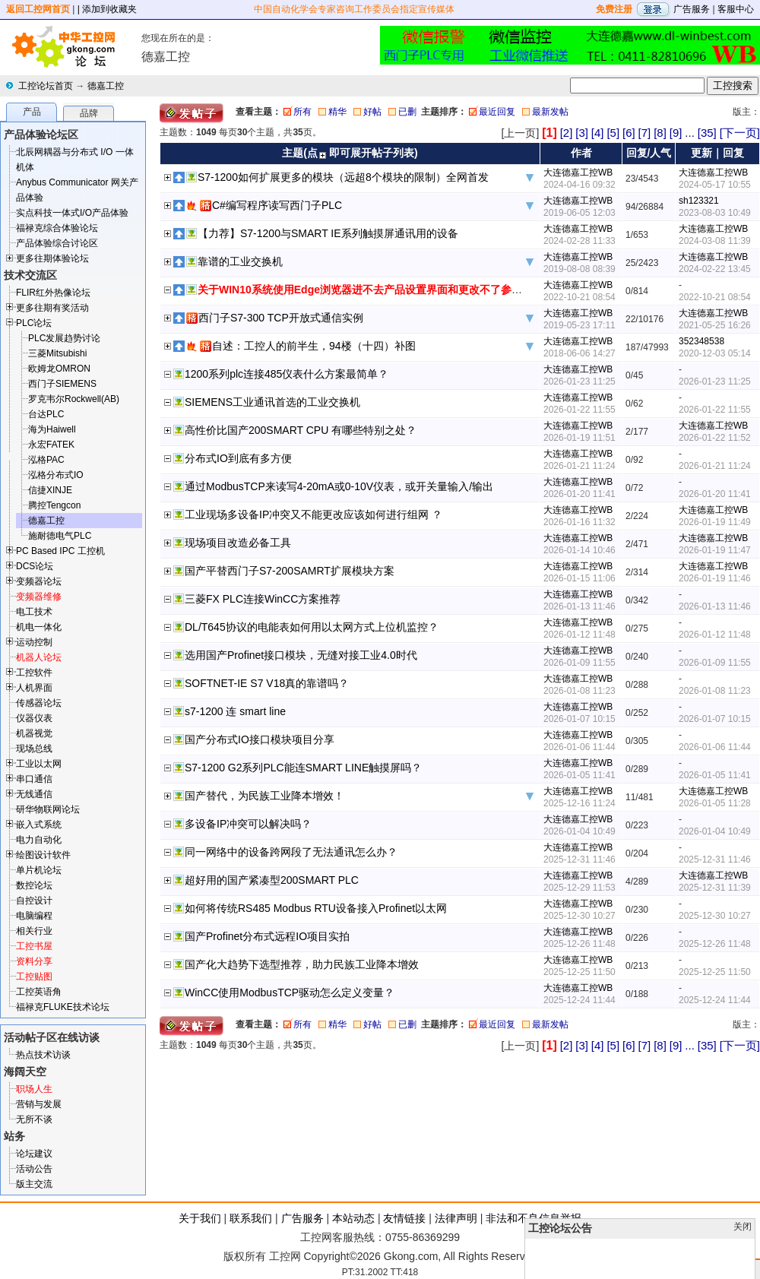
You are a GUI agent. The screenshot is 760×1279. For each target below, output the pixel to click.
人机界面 (34, 687)
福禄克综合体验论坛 (57, 228)
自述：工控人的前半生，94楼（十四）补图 (314, 346)
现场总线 (34, 748)
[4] (597, 132)
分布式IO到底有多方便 (238, 458)
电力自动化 (39, 839)
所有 (302, 111)
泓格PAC (46, 459)
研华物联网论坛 (48, 809)
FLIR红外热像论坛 (53, 292)
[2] (566, 132)
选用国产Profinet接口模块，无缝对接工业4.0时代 (301, 655)
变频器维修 (39, 596)
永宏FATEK (51, 444)
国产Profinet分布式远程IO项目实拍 (267, 936)
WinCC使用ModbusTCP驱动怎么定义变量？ (289, 992)
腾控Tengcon (54, 505)
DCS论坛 (34, 566)
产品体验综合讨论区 (57, 243)
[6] (628, 132)
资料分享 (34, 961)
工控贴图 (34, 976)
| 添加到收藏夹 (107, 9)
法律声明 (456, 1218)
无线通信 (34, 794)
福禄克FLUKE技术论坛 (62, 1007)
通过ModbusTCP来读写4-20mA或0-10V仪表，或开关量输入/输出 (339, 486)
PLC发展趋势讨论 (64, 338)
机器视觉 (34, 733)
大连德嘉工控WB (578, 172)
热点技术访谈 (43, 1054)
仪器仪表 (34, 718)
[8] (660, 132)
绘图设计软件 (43, 855)
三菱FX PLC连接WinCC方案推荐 (262, 599)
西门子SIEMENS (62, 383)
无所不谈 (34, 1119)
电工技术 (34, 611)
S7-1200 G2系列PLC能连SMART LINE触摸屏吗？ (303, 767)
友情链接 (404, 1218)
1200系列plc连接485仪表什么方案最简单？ (286, 374)
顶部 (720, 1269)
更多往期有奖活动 (52, 307)
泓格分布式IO (56, 475)
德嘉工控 (105, 86)
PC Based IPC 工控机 (60, 551)
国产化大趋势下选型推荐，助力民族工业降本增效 (302, 964)
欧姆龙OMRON (59, 368)
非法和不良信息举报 (533, 1218)
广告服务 (691, 9)
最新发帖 (550, 111)
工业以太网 (39, 763)
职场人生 (34, 1089)
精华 (337, 111)
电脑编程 (34, 915)
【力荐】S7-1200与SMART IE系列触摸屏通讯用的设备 (328, 233)
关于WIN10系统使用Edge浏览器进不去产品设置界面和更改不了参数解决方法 (381, 289)
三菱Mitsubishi (57, 353)
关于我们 (200, 1218)
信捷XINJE (50, 490)
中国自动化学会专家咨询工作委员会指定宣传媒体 (354, 9)
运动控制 (34, 642)
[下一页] (740, 132)
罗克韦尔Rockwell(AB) (73, 399)
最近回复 (497, 111)
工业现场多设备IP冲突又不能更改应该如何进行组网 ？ (313, 514)
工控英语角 (39, 991)
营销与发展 (39, 1104)
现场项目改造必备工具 (238, 543)
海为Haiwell (52, 429)
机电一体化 (39, 627)
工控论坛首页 (45, 86)
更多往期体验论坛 (52, 258)
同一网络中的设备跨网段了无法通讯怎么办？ (291, 852)
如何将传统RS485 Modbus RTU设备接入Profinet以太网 (316, 908)
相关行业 (34, 931)
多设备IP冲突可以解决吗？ (248, 824)
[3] (581, 132)
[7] (644, 132)
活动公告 (34, 1168)
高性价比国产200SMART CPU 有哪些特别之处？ (300, 430)
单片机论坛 (39, 870)
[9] (676, 132)
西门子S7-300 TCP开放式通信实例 (280, 318)
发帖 (745, 1269)
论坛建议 (34, 1153)
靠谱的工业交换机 (240, 261)
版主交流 (34, 1184)
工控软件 (34, 672)
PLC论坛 (34, 323)
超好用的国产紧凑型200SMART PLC (272, 880)
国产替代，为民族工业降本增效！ (264, 796)
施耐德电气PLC (59, 535)
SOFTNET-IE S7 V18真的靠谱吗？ (267, 683)
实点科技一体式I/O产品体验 (72, 212)
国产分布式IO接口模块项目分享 (259, 739)
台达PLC (46, 414)
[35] (707, 132)
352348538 (701, 341)
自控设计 (34, 900)
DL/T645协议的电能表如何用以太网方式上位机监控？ (312, 627)
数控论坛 (34, 885)
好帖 (372, 111)
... (690, 132)
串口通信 (34, 779)
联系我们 (251, 1218)
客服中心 (735, 9)
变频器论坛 (39, 581)
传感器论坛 (39, 703)
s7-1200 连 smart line (235, 711)
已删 (407, 111)
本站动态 (353, 1218)
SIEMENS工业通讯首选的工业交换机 (272, 402)
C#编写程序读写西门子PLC (277, 205)
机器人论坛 (39, 657)
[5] (612, 132)
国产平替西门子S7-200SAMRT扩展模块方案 (289, 571)
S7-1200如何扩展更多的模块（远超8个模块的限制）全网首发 (343, 177)
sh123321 (699, 200)
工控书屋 (34, 946)
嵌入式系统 (39, 824)
